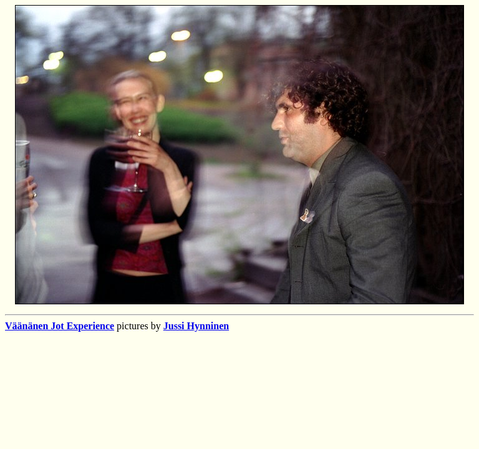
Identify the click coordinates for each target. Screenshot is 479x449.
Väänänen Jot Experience (59, 326)
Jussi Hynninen (196, 326)
